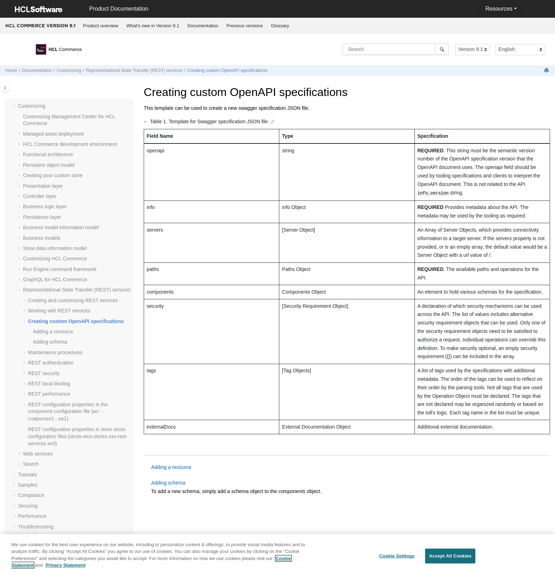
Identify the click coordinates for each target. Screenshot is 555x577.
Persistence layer (42, 217)
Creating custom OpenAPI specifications (227, 70)
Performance (32, 516)
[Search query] (396, 49)
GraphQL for (55, 279)
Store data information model (55, 248)
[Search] (442, 49)
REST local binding (49, 383)
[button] (15, 106)
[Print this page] (547, 71)
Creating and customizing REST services (73, 300)
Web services (38, 454)
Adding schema (50, 342)
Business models (42, 238)
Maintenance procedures (55, 352)
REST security (43, 373)
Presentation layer (43, 186)
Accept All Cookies (450, 559)
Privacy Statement (66, 569)
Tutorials (27, 474)
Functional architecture (48, 154)
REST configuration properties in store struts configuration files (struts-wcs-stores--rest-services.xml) (78, 436)
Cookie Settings (396, 559)
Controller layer (40, 196)
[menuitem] (100, 26)
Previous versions (245, 25)
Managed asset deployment (53, 134)
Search (31, 464)
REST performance (49, 394)
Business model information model (61, 227)
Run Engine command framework (60, 269)
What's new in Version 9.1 (152, 25)
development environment (70, 144)
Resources (498, 9)
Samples (27, 485)
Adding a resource (53, 331)
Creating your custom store (52, 175)
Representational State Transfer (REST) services (134, 70)
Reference (29, 537)
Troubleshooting (35, 527)
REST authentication (50, 363)
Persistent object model (49, 165)
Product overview (101, 25)
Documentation (202, 25)
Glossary (280, 25)
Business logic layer (45, 206)
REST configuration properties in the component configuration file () (68, 412)
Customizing (69, 70)
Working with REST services (59, 310)
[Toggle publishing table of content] (5, 88)
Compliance (31, 495)
